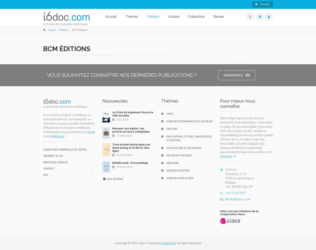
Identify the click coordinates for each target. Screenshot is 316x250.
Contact (49, 168)
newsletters (236, 75)
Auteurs (174, 17)
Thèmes (132, 17)
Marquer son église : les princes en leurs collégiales (131, 130)
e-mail (91, 132)
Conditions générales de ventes (65, 149)
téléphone (58, 136)
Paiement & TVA (53, 155)
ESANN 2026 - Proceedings (130, 162)
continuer (228, 156)
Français (262, 4)
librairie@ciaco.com (235, 199)
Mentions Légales (55, 162)
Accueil (110, 17)
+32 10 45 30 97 (233, 193)
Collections (196, 17)
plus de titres (112, 178)
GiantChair (169, 243)
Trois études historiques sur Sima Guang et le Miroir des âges (131, 147)
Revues (218, 17)
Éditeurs (154, 17)
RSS (45, 174)
